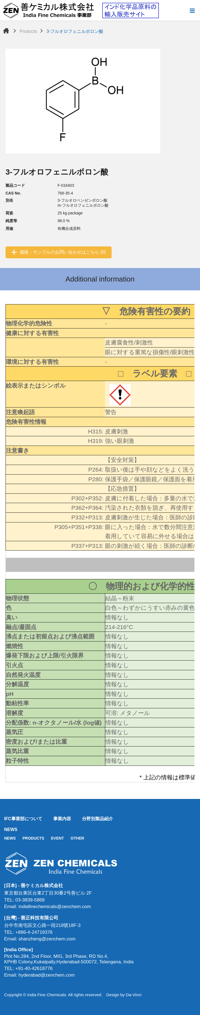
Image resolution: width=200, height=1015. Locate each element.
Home (6, 31)
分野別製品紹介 (97, 818)
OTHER (77, 838)
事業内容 (62, 818)
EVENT (57, 838)
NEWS (10, 829)
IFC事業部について (23, 818)
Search (183, 10)
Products (28, 31)
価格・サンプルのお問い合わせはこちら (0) (63, 252)
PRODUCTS (33, 838)
